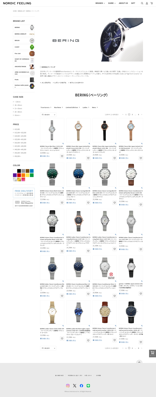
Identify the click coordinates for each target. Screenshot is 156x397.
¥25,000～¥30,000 (20, 139)
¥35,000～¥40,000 (20, 146)
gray (23, 171)
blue (32, 171)
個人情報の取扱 (54, 375)
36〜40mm (18, 112)
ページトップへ (139, 361)
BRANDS (99, 3)
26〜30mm (18, 105)
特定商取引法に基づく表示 (73, 375)
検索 (142, 3)
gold (19, 179)
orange (23, 175)
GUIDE (111, 3)
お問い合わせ (91, 375)
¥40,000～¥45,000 (20, 149)
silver (15, 179)
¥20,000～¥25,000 (20, 136)
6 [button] (138, 114)
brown (27, 171)
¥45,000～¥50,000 (20, 153)
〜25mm (17, 102)
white (15, 171)
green (32, 175)
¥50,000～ (18, 156)
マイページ (147, 3)
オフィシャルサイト (77, 83)
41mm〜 (17, 115)
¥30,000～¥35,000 (20, 143)
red (19, 175)
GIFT (133, 3)
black (19, 171)
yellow (27, 175)
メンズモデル (46, 83)
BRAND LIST (21, 11)
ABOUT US (123, 3)
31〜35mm (18, 108)
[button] (123, 114)
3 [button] (132, 114)
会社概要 (104, 375)
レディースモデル (60, 83)
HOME (15, 11)
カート (152, 3)
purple (15, 175)
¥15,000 (17, 129)
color (23, 179)
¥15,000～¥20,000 (20, 133)
